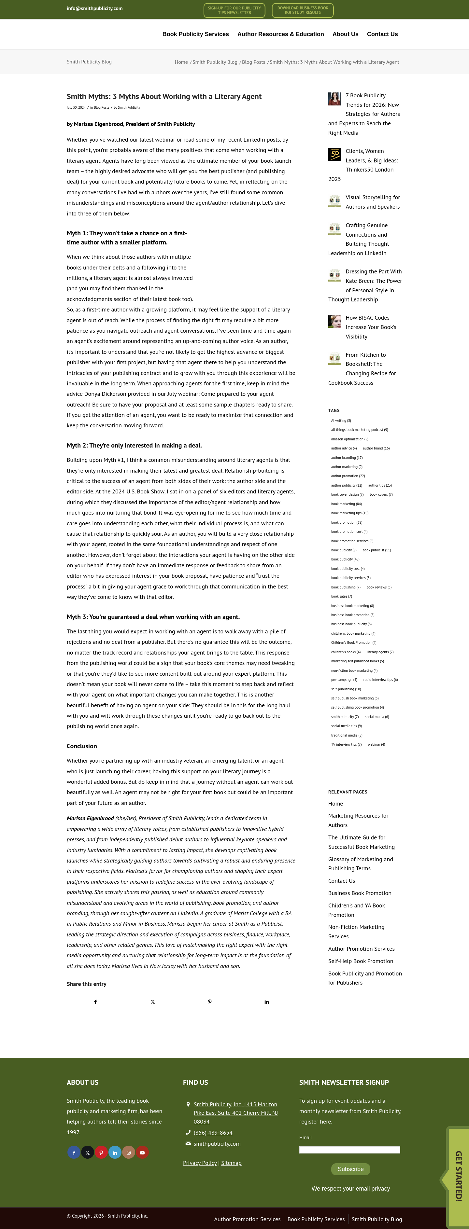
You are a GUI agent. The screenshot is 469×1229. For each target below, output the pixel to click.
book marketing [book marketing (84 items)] (346, 504)
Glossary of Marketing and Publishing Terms (360, 863)
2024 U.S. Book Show (138, 491)
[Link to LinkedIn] (114, 1152)
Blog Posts (101, 107)
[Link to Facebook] (73, 1152)
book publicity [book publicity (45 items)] (345, 559)
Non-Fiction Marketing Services (356, 931)
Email (305, 1137)
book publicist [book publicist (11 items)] (377, 550)
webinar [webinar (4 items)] (376, 744)
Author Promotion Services (361, 948)
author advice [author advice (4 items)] (344, 448)
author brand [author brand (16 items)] (376, 448)
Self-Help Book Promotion (360, 961)
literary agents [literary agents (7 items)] (380, 652)
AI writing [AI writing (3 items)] (341, 420)
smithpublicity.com (217, 1143)
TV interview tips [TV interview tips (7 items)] (346, 744)
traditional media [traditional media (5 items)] (346, 735)
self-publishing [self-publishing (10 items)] (346, 689)
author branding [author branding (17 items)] (347, 457)
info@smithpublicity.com (95, 8)
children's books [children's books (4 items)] (346, 652)
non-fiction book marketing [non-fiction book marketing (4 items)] (354, 670)
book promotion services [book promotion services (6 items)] (352, 541)
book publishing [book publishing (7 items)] (346, 587)
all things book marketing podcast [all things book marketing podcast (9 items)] (359, 429)
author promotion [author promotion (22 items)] (348, 476)
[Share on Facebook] (95, 1002)
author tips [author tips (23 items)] (380, 485)
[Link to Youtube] (142, 1152)
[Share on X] (152, 1002)
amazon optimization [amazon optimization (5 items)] (349, 439)
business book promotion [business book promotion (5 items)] (353, 615)
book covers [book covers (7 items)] (381, 494)
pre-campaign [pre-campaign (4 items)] (344, 679)
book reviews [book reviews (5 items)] (379, 587)
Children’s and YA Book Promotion (356, 910)
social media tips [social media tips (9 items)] (346, 726)
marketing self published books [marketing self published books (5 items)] (357, 661)
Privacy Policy (200, 1163)
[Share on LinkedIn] (266, 1002)
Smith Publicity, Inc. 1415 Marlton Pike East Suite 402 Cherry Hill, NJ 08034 (236, 1112)
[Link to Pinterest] (101, 1152)
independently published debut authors (156, 839)
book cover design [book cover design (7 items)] (347, 494)
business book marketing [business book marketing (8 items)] (352, 605)
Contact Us (341, 880)
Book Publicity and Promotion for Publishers (365, 978)
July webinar (182, 393)
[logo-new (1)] (111, 34)
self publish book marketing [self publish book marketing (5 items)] (355, 698)
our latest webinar (152, 139)
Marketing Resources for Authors (358, 820)
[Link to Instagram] (128, 1152)
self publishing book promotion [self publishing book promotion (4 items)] (357, 707)
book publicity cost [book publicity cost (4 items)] (348, 568)
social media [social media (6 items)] (377, 716)
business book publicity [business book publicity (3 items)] (351, 624)
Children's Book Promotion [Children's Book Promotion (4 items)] (354, 642)
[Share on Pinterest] (209, 1002)
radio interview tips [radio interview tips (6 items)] (380, 679)
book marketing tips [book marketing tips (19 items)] (349, 513)
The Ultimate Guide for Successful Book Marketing (361, 842)
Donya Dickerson (105, 393)
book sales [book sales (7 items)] (341, 596)
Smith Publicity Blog (89, 61)
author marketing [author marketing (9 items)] (346, 466)
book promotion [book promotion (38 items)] (346, 522)
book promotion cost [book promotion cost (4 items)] (349, 531)
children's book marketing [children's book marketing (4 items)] (353, 633)
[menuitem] (234, 10)
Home (335, 803)
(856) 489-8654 (213, 1132)
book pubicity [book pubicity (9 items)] (344, 550)
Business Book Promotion (359, 893)
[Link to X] (87, 1152)
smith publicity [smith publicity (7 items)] (345, 716)
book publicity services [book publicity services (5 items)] (351, 577)
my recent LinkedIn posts (249, 139)
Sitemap (231, 1163)
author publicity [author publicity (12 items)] (346, 485)
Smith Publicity (129, 107)
